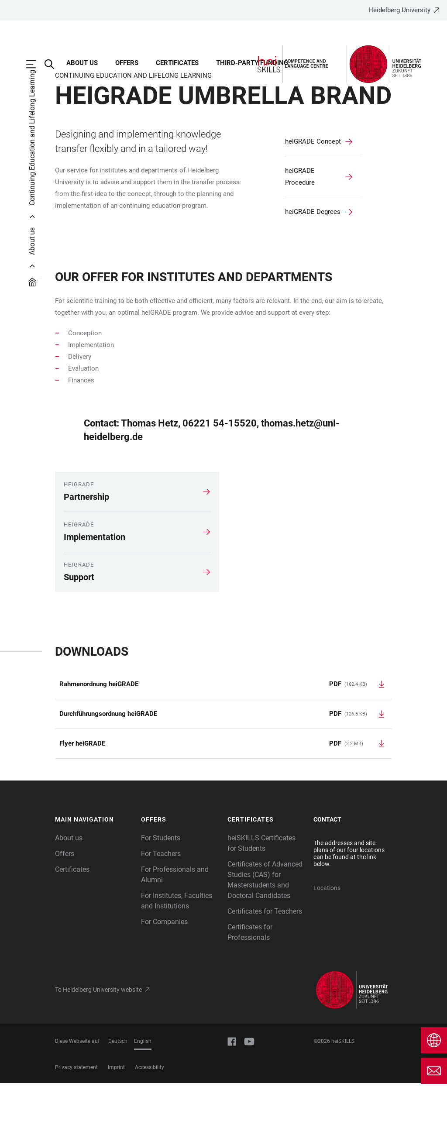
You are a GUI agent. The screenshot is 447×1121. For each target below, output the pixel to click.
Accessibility (149, 1105)
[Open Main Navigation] (35, 64)
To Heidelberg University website (98, 1027)
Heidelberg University (399, 10)
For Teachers (161, 891)
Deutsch (117, 1079)
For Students (160, 876)
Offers (64, 891)
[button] (94, 857)
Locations (326, 925)
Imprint (116, 1105)
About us (69, 876)
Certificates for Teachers (264, 949)
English (142, 1079)
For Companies (164, 960)
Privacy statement (76, 1105)
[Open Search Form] (54, 64)
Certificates (72, 907)
